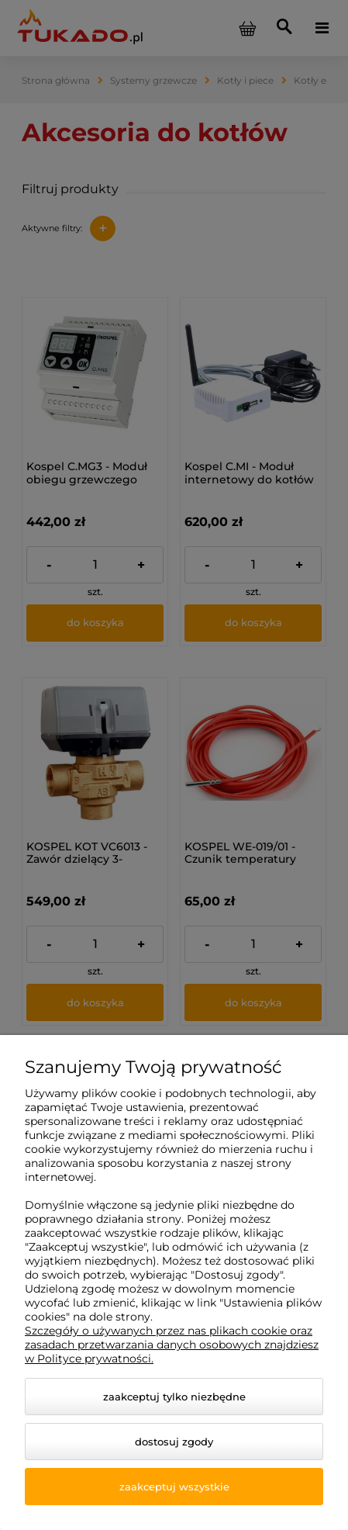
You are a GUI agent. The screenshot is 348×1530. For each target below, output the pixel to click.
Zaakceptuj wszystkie (174, 1486)
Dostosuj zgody (174, 1441)
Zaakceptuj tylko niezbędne (174, 1396)
